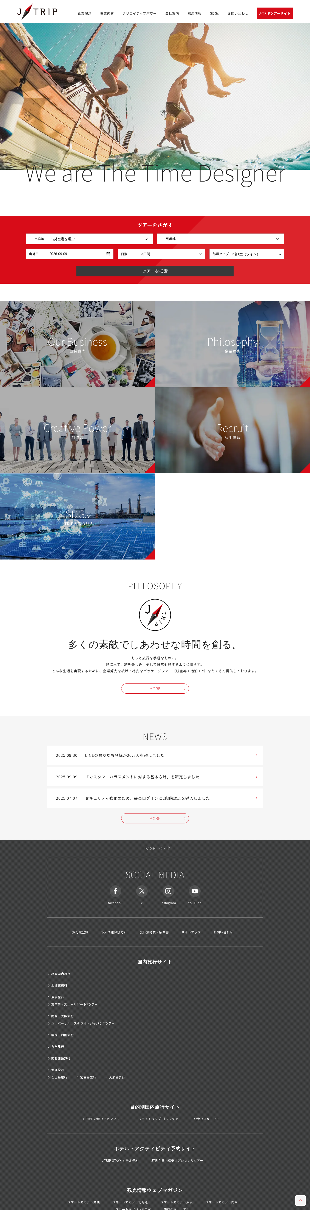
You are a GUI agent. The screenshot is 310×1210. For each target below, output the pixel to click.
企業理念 (84, 13)
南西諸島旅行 (61, 1058)
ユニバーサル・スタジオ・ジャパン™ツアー (83, 1023)
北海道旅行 (59, 985)
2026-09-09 (58, 254)
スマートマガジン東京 (177, 1201)
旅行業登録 (80, 931)
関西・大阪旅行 (62, 1015)
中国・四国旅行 (62, 1034)
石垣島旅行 (59, 1077)
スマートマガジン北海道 (130, 1201)
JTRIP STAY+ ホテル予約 (120, 1160)
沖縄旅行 (57, 1069)
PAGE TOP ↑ (155, 848)
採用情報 (195, 13)
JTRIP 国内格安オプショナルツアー (177, 1160)
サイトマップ (191, 931)
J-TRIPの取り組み (77, 515)
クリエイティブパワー (139, 13)
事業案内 (77, 343)
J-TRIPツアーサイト (275, 13)
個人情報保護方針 (114, 931)
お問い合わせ (238, 13)
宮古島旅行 (88, 1077)
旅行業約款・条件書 (154, 931)
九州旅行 (57, 1046)
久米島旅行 (117, 1077)
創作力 (77, 429)
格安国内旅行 (61, 973)
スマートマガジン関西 (222, 1201)
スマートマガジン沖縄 (84, 1201)
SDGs (214, 13)
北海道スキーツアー (208, 1118)
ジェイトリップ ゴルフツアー (160, 1118)
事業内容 (107, 13)
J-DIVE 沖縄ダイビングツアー (104, 1118)
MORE (154, 688)
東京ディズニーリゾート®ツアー (74, 1004)
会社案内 (172, 13)
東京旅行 (57, 996)
